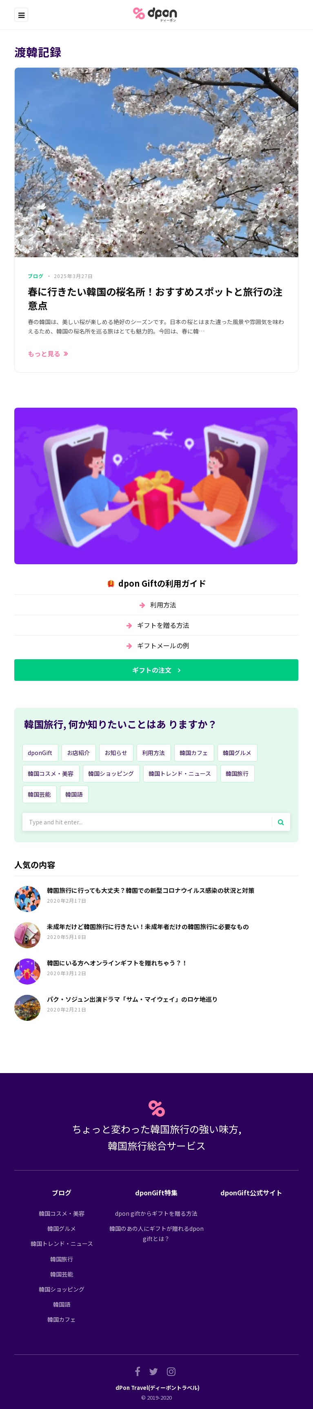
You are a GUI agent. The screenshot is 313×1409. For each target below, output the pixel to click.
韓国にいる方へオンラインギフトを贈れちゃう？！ (117, 962)
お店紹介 (78, 753)
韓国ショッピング (111, 773)
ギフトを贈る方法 (163, 625)
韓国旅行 (237, 773)
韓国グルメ (237, 753)
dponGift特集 (156, 1192)
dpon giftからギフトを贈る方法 (156, 1213)
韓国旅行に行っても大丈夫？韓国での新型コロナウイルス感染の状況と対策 (150, 890)
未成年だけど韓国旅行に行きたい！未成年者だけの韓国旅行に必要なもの (148, 926)
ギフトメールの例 (163, 645)
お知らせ (115, 753)
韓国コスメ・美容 (50, 773)
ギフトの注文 (151, 670)
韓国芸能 (39, 794)
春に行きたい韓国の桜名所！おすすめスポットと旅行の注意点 (155, 298)
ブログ (36, 275)
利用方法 (163, 605)
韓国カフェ (194, 753)
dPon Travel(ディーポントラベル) (157, 1387)
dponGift (40, 753)
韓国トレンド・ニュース (180, 773)
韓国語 (73, 794)
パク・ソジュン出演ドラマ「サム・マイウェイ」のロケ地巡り (132, 999)
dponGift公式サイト (251, 1192)
